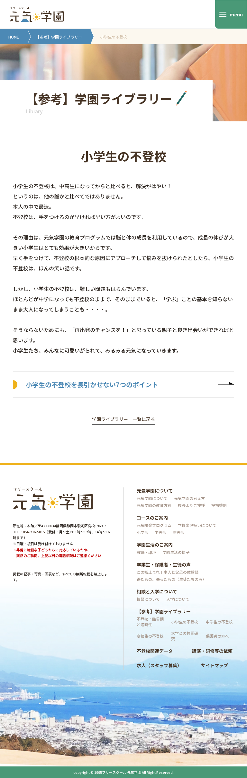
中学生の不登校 (219, 622)
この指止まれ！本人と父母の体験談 (167, 572)
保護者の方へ (217, 636)
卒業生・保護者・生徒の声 (164, 564)
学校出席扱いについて (197, 525)
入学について (177, 599)
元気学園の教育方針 (154, 505)
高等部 (178, 532)
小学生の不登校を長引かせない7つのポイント (130, 384)
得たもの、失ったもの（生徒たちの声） (171, 579)
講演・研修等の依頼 (212, 651)
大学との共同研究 (184, 635)
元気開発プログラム (154, 525)
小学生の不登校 (184, 622)
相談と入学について (157, 591)
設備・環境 (146, 552)
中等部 (160, 532)
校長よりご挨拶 (191, 505)
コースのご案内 (152, 517)
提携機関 (219, 505)
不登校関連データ (155, 651)
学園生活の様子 (175, 552)
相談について (148, 599)
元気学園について (155, 490)
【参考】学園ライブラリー (59, 36)
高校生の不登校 (150, 636)
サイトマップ (214, 665)
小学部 (142, 532)
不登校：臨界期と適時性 (150, 621)
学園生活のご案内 (155, 544)
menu (236, 14)
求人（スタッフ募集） (159, 665)
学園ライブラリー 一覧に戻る (123, 419)
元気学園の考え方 (189, 498)
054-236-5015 (34, 531)
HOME (13, 36)
